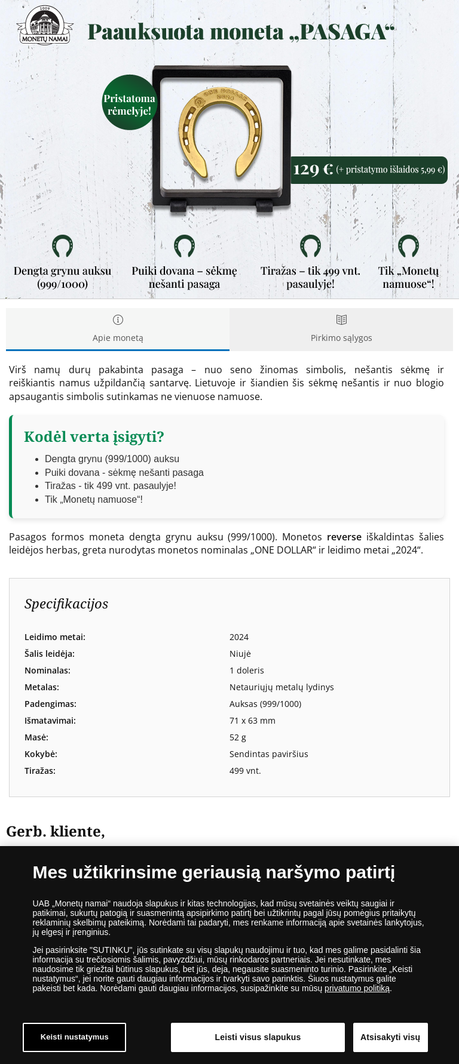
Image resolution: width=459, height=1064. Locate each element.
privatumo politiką (357, 991)
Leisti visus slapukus (258, 1040)
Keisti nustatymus (75, 1040)
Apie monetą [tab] (118, 329)
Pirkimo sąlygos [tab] (341, 329)
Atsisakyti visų (390, 1040)
